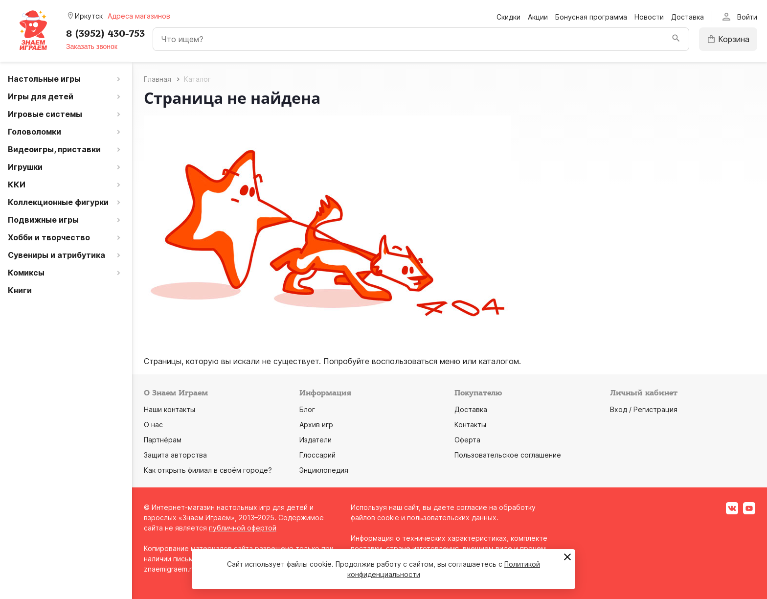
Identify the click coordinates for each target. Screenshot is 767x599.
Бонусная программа (591, 17)
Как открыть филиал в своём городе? (208, 470)
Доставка (687, 17)
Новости (649, 17)
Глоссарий (317, 455)
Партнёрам (162, 440)
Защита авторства (175, 455)
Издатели (315, 440)
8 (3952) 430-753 (105, 33)
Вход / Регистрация (643, 409)
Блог (307, 409)
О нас (153, 424)
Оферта (467, 440)
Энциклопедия (323, 470)
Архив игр (316, 424)
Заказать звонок (91, 46)
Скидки (508, 17)
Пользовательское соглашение (507, 455)
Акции (538, 17)
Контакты (470, 424)
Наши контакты (169, 409)
